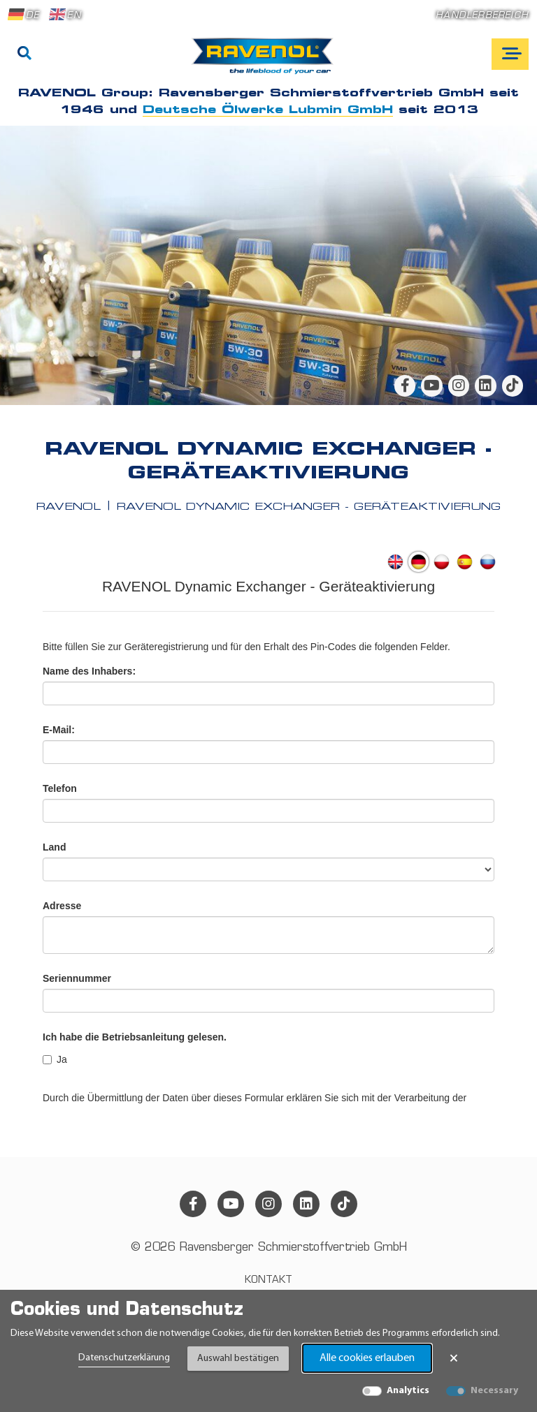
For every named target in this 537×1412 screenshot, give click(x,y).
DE (23, 14)
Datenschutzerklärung (124, 1358)
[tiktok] (512, 385)
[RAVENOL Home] (266, 61)
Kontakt (268, 1280)
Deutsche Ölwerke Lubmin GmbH (268, 110)
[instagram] (458, 385)
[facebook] (404, 385)
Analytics (408, 1390)
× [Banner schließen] (454, 1358)
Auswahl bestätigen (238, 1358)
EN (65, 14)
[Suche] (24, 54)
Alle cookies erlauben (367, 1358)
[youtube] (431, 385)
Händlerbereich (482, 15)
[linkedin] (485, 385)
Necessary (494, 1390)
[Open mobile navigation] (510, 54)
